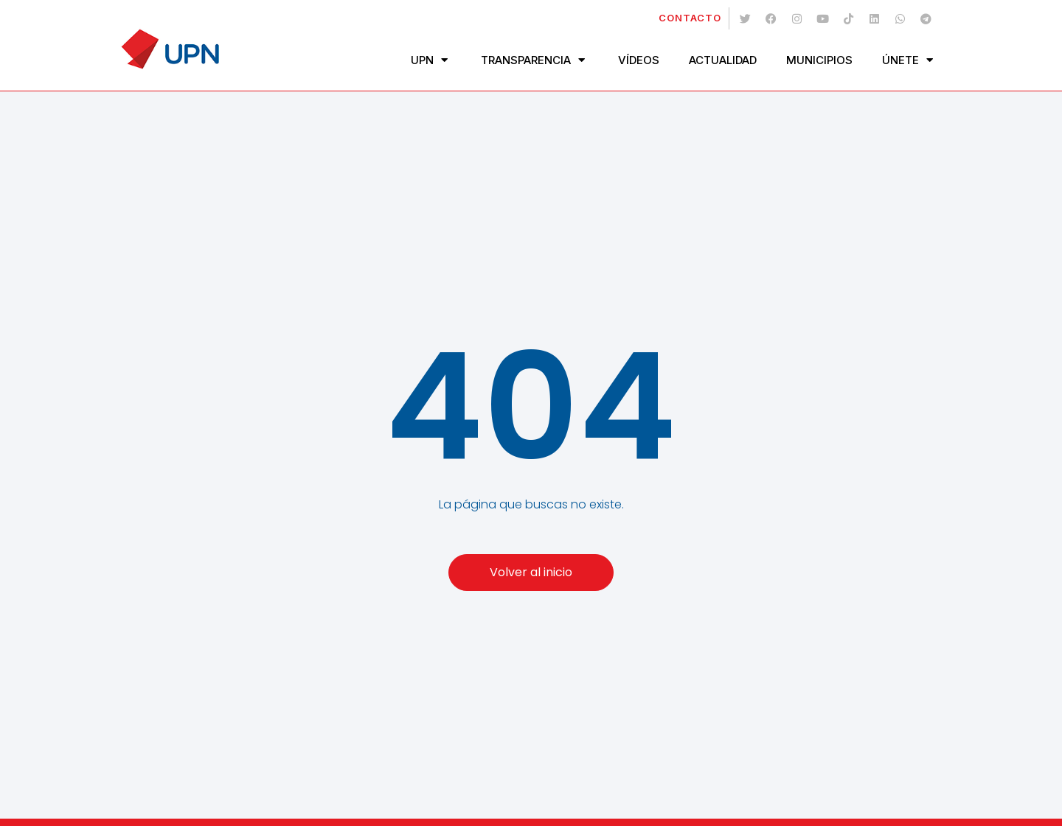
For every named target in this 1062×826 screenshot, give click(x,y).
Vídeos (638, 60)
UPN (431, 60)
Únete (909, 60)
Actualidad (723, 60)
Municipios (819, 60)
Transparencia (535, 60)
